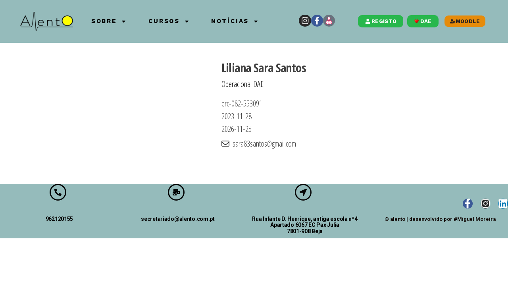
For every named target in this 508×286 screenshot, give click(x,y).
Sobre (107, 21)
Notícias (250, 21)
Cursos (175, 21)
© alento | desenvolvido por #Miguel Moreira (440, 219)
